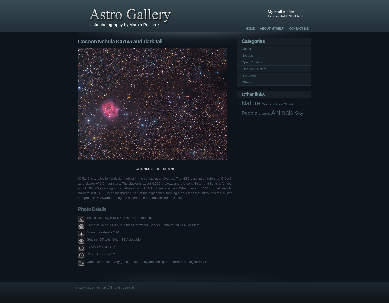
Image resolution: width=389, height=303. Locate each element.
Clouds (288, 104)
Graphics (268, 104)
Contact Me (299, 28)
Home (250, 28)
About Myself (272, 28)
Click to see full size (155, 169)
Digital (279, 104)
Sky (299, 113)
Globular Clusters (254, 69)
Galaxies (248, 49)
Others (246, 82)
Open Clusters (252, 62)
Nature (252, 103)
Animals (283, 112)
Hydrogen (249, 75)
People (250, 113)
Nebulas (248, 55)
